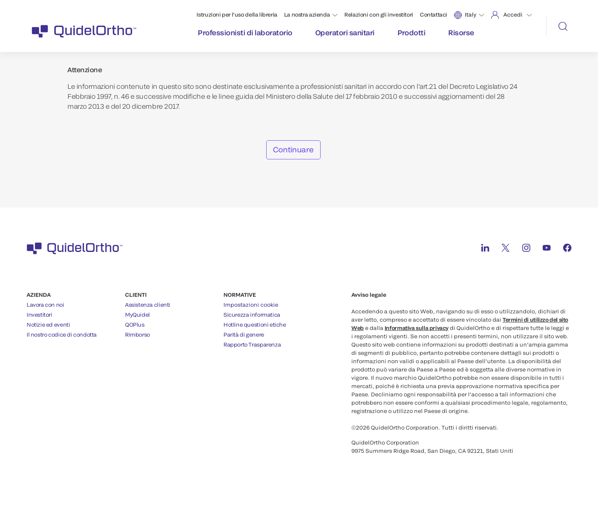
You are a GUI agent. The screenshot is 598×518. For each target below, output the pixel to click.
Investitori (39, 314)
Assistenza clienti (147, 304)
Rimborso (137, 334)
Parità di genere (243, 334)
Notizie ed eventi (48, 324)
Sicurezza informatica (251, 314)
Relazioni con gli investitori (378, 14)
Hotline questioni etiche (254, 324)
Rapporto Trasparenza (252, 344)
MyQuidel (137, 314)
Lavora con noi (45, 304)
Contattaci (433, 14)
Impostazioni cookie (250, 304)
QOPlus (135, 324)
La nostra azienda (307, 14)
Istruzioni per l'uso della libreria (236, 14)
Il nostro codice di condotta (62, 334)
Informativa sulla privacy (416, 328)
